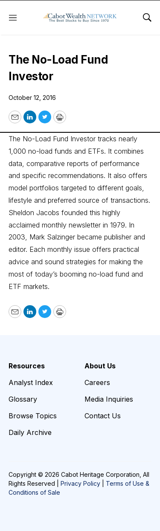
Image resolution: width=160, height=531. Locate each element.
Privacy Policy (80, 483)
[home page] (80, 17)
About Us (100, 366)
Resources (27, 366)
